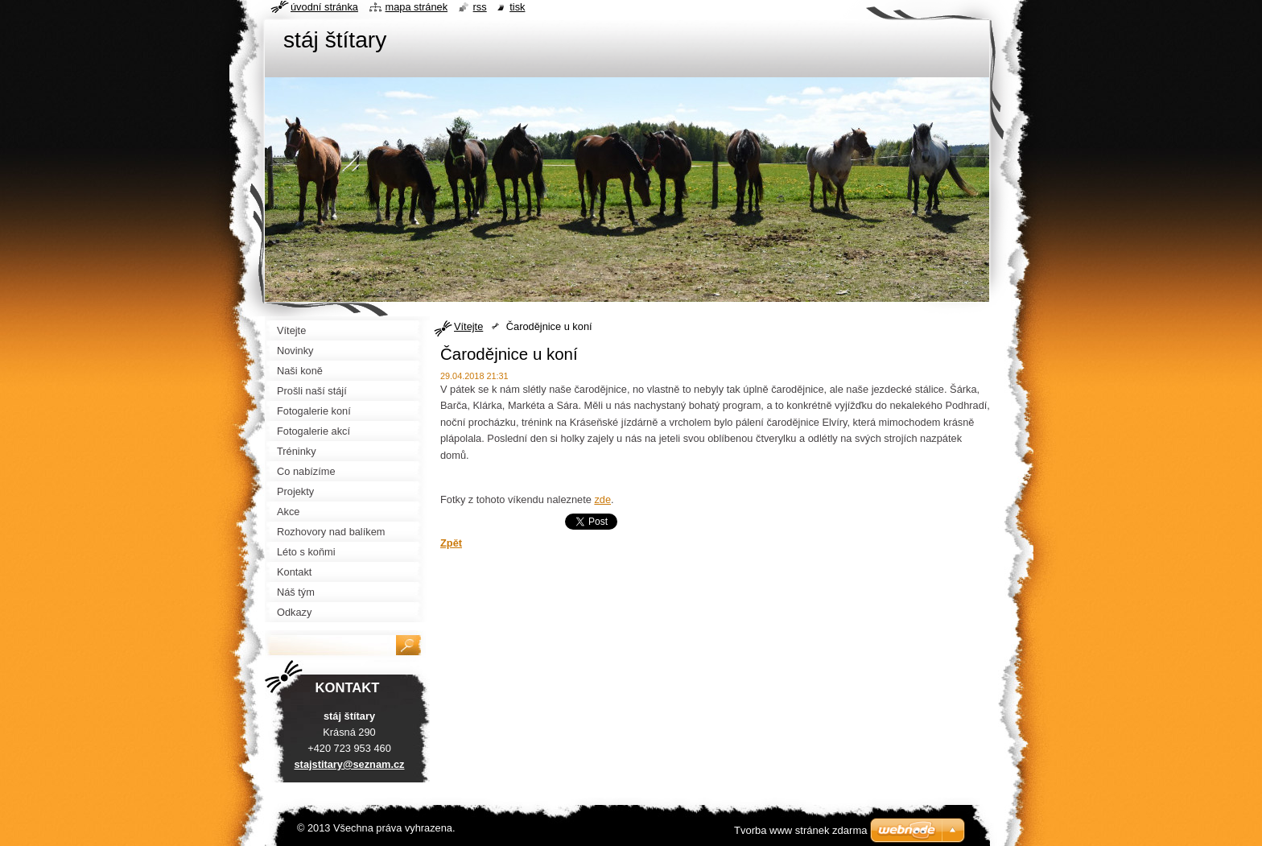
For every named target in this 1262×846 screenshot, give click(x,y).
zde (602, 499)
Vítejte (468, 326)
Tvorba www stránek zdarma (800, 830)
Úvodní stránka (324, 7)
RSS (480, 7)
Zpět (451, 543)
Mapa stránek (417, 7)
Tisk (517, 7)
